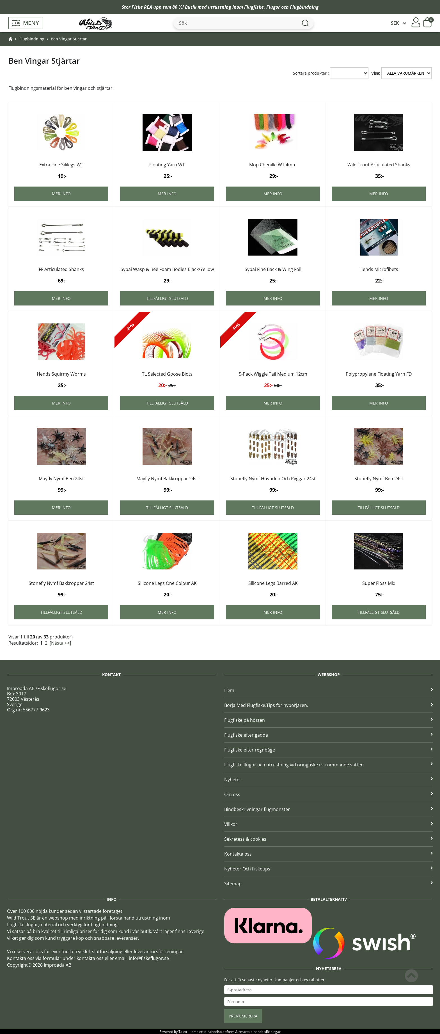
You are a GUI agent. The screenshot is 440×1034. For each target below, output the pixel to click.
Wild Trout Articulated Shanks (378, 165)
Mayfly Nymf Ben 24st (61, 478)
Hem (328, 690)
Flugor (273, 7)
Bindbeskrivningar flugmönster (328, 809)
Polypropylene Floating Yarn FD (379, 374)
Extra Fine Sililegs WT (61, 165)
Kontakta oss (328, 854)
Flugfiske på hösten (328, 720)
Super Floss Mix (378, 583)
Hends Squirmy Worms (61, 374)
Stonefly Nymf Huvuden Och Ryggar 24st (273, 478)
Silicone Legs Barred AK (273, 583)
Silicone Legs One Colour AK (167, 583)
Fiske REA (142, 7)
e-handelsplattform (219, 1031)
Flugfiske (254, 7)
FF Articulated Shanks (61, 269)
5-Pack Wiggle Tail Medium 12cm (273, 374)
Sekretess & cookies (328, 839)
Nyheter (328, 779)
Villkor (328, 824)
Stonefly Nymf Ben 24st (378, 478)
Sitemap (328, 884)
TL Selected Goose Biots (167, 374)
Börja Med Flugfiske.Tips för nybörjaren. (328, 705)
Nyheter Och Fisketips (328, 869)
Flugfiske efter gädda (328, 735)
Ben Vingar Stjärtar (69, 39)
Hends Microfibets (378, 269)
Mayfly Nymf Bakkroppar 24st (167, 478)
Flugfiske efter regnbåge (328, 750)
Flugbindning (304, 7)
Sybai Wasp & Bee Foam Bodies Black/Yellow (167, 269)
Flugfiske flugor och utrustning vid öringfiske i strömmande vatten (328, 765)
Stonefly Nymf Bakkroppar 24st (61, 583)
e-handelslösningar (266, 1031)
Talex (182, 1031)
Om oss (328, 794)
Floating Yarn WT (167, 165)
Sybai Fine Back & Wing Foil (273, 269)
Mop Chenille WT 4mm (273, 165)
